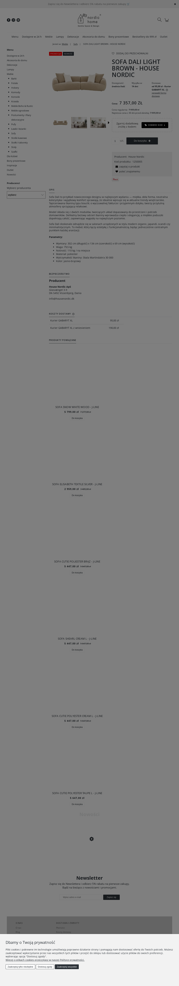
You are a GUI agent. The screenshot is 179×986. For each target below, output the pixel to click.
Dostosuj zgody (45, 967)
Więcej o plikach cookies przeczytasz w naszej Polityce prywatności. (45, 960)
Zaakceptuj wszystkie (67, 967)
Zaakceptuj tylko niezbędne (20, 967)
